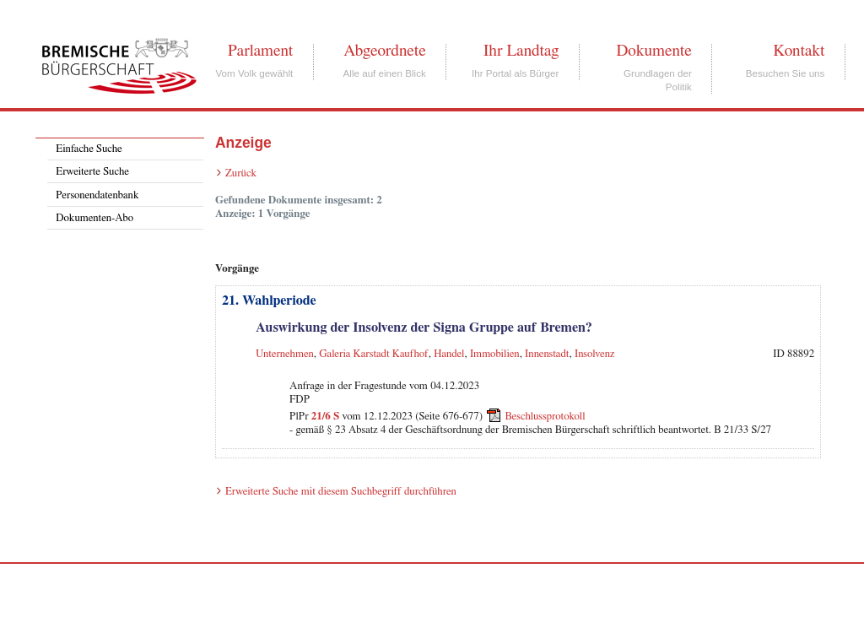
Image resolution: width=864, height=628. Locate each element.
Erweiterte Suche (92, 171)
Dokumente (653, 50)
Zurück (240, 173)
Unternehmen (285, 354)
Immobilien (495, 354)
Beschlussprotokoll (545, 416)
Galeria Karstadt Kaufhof (374, 354)
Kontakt (798, 50)
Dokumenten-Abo (94, 218)
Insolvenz (594, 354)
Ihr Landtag (521, 50)
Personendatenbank (97, 195)
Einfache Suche (89, 148)
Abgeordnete (384, 50)
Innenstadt (547, 354)
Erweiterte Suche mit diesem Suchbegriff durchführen (340, 491)
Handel (449, 354)
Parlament (260, 50)
